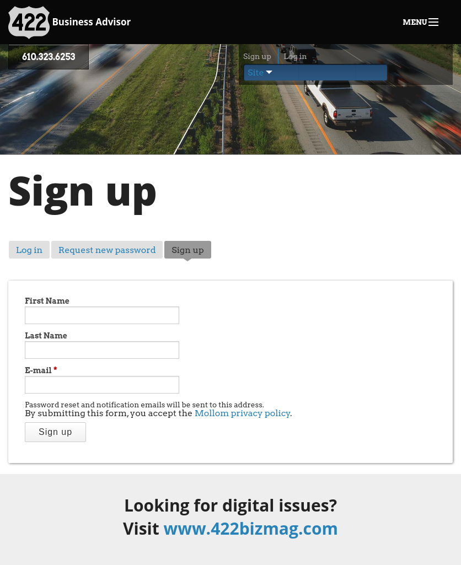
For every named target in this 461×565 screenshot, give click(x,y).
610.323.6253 (48, 57)
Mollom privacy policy (243, 413)
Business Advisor (69, 22)
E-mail (41, 370)
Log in (295, 56)
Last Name (46, 336)
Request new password (107, 250)
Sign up (257, 56)
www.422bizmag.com (251, 528)
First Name (47, 301)
